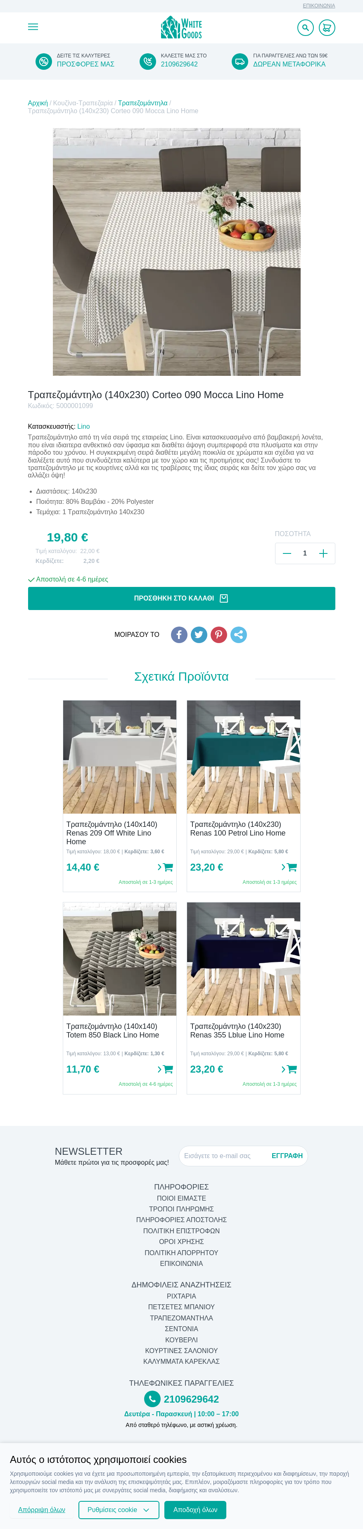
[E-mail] (225, 1156)
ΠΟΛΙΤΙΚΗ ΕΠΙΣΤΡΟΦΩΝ (181, 1231)
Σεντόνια (181, 1328)
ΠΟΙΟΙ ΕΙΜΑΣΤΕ (181, 1198)
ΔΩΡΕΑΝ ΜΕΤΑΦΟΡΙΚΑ (289, 64)
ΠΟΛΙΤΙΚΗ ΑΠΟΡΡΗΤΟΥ (181, 1252)
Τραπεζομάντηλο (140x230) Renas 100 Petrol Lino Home (238, 828)
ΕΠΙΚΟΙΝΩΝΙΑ (319, 6)
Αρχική (38, 103)
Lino (83, 426)
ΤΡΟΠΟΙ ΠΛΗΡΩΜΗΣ (181, 1209)
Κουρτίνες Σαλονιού (181, 1350)
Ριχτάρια (181, 1296)
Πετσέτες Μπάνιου (181, 1307)
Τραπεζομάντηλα (143, 103)
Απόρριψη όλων (41, 1509)
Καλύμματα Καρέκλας (181, 1361)
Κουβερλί (181, 1340)
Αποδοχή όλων (195, 1509)
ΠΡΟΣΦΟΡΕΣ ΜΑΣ (85, 64)
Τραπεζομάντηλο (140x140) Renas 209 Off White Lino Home (112, 832)
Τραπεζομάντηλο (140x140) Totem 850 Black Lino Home (112, 1030)
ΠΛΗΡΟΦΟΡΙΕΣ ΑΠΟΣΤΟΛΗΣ (181, 1219)
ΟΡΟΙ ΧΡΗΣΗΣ (181, 1241)
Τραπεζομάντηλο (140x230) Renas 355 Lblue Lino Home (237, 1030)
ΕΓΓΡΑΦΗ (287, 1155)
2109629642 (179, 64)
